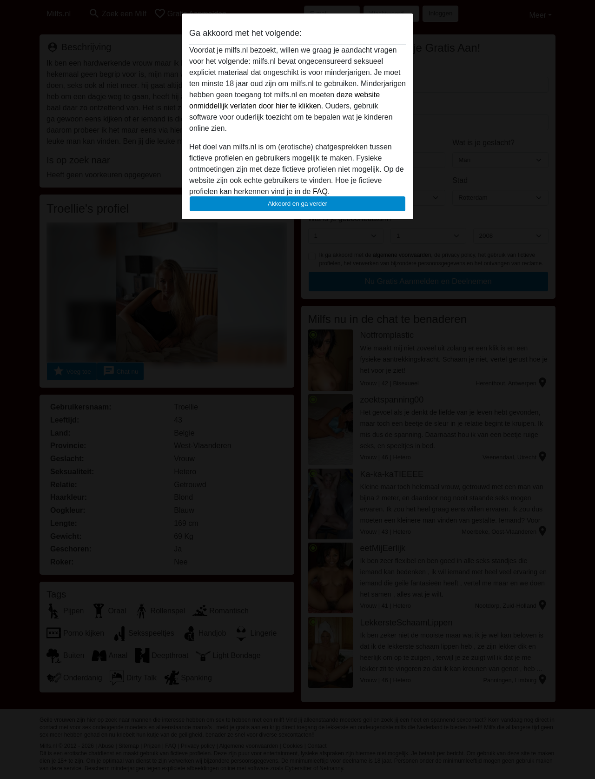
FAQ (320, 191)
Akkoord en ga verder (297, 203)
